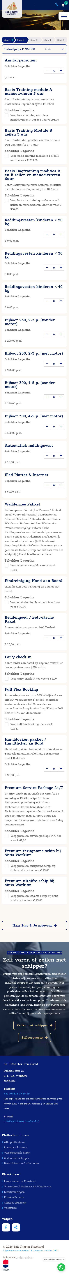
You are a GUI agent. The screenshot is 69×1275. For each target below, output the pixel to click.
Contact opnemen (14, 1202)
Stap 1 (8, 40)
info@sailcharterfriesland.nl (21, 1121)
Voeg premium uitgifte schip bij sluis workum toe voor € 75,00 (34, 898)
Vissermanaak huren (16, 1152)
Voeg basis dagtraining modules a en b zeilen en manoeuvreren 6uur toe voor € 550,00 (35, 205)
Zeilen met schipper (34, 1025)
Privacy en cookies (41, 1250)
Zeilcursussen (35, 1037)
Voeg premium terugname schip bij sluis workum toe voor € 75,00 (32, 868)
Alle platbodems (13, 1142)
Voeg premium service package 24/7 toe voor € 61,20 (35, 838)
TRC (56, 1250)
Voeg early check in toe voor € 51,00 (33, 678)
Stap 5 (60, 40)
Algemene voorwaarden (16, 1250)
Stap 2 (20, 40)
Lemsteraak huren (14, 1147)
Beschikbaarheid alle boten (20, 1163)
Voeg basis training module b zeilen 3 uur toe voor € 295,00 (34, 158)
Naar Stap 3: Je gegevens (35, 925)
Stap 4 (47, 40)
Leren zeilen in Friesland (19, 1181)
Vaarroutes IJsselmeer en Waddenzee (26, 1186)
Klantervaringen (13, 1192)
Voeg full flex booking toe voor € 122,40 (31, 726)
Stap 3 (34, 40)
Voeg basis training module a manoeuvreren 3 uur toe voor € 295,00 (34, 117)
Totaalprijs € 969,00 (34, 49)
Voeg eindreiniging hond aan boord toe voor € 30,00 (35, 604)
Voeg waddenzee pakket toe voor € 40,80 (32, 568)
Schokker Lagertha (18, 66)
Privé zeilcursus (13, 1197)
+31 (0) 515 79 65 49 (17, 1093)
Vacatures (9, 1207)
